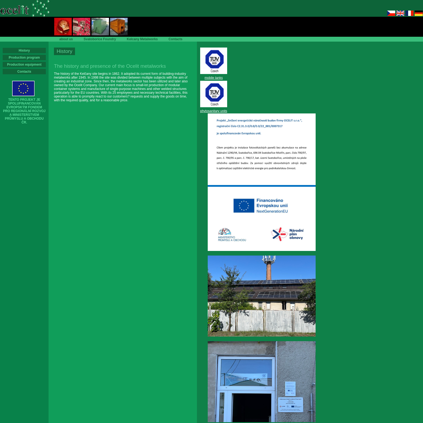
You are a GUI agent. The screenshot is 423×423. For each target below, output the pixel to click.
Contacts (24, 71)
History (24, 50)
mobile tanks (213, 78)
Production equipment (24, 64)
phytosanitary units (213, 111)
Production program (24, 57)
